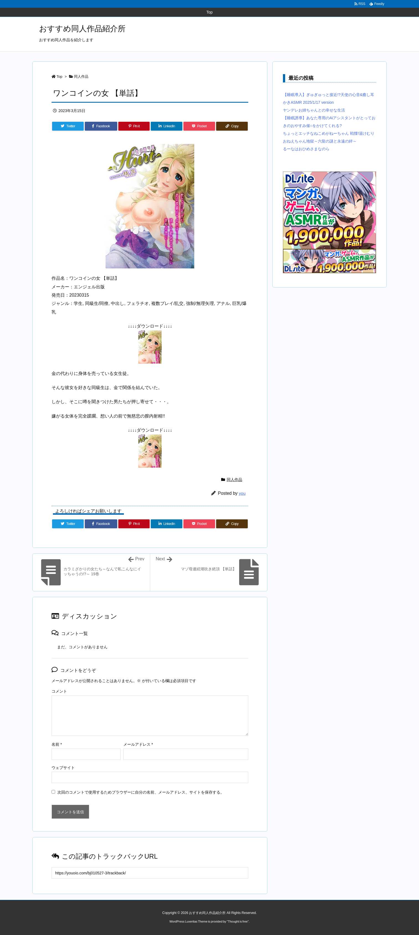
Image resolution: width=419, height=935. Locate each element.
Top (59, 76)
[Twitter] (68, 126)
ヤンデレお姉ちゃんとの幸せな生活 (314, 110)
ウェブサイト (63, 767)
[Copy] (232, 126)
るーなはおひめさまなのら (306, 149)
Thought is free (237, 921)
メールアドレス (138, 744)
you (242, 493)
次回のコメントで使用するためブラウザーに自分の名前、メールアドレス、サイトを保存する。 (140, 792)
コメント (59, 691)
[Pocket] (199, 126)
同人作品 (81, 76)
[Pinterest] (134, 126)
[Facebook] (101, 126)
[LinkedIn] (166, 126)
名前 (57, 744)
